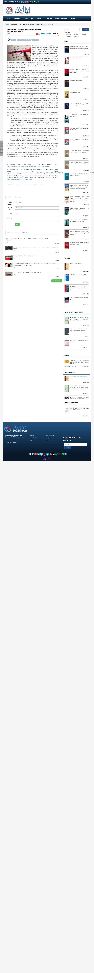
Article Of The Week (71, 403)
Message (9, 218)
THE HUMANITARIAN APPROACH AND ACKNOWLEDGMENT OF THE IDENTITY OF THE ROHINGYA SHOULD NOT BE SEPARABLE (35, 264)
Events (26, 18)
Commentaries (14, 24)
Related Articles (26, 233)
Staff (32, 18)
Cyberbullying (35, 39)
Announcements (70, 372)
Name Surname (9, 203)
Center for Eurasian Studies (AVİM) (24, 39)
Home (8, 18)
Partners (48, 438)
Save (17, 224)
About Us (40, 18)
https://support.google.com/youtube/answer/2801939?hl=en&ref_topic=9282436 (28, 166)
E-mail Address (9, 209)
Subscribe (67, 448)
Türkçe (5, 1)
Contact (73, 18)
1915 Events (13, 39)
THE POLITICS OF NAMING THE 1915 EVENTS (24, 256)
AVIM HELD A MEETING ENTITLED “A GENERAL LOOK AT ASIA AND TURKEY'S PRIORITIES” (27, 239)
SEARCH (86, 29)
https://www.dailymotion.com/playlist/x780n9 (19, 179)
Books (66, 41)
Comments (18, 197)
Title (10, 213)
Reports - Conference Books (74, 312)
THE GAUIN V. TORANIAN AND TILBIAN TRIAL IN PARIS (27, 272)
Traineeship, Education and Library (57, 18)
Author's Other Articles (13, 233)
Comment (9, 197)
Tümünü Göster (57, 281)
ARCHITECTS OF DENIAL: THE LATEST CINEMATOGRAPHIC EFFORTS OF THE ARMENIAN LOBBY (35, 247)
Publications (17, 18)
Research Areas (50, 435)
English (10, 1)
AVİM (8, 33)
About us (32, 435)
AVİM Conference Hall (71, 366)
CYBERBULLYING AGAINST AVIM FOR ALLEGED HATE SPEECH (36, 24)
